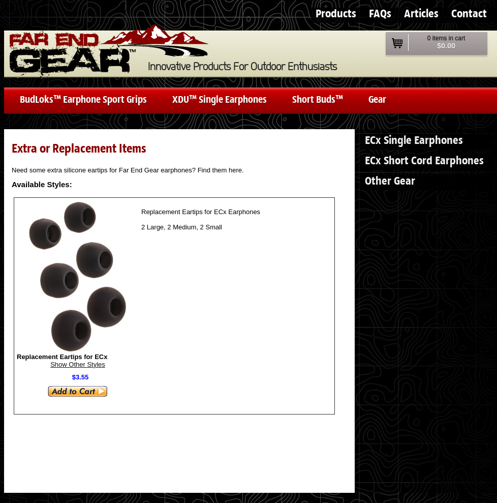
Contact (469, 14)
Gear (377, 100)
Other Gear (390, 181)
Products (336, 14)
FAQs (380, 14)
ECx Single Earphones (414, 140)
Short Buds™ (317, 100)
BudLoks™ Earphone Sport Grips (83, 100)
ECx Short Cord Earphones (424, 161)
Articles (421, 14)
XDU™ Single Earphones (219, 100)
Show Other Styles (77, 364)
